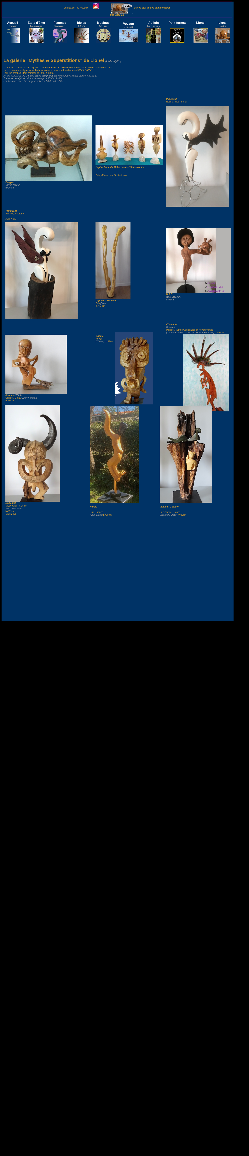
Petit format (177, 22)
